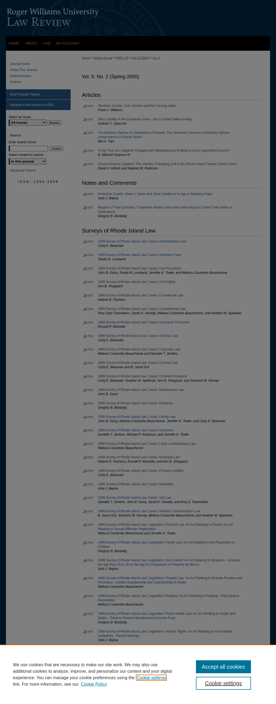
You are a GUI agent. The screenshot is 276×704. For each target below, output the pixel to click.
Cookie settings (151, 677)
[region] (138, 674)
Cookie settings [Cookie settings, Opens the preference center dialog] (223, 683)
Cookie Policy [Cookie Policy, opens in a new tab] (94, 684)
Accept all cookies (223, 667)
